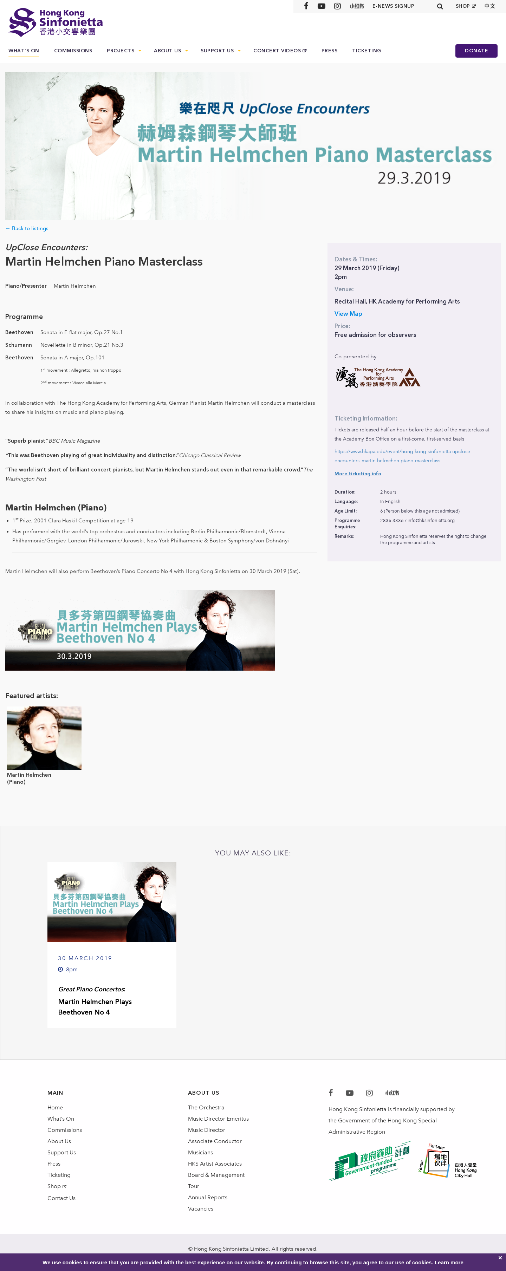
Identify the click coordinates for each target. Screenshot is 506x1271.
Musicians (200, 1152)
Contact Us (61, 1198)
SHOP (463, 6)
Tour (193, 1186)
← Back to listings (26, 228)
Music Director (206, 1130)
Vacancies (200, 1208)
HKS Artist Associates (215, 1163)
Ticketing (366, 51)
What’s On (23, 51)
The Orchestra (206, 1107)
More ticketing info (358, 474)
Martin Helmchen (29, 775)
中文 (490, 6)
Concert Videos (277, 51)
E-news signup (393, 6)
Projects (120, 51)
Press (330, 51)
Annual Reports (207, 1197)
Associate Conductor (215, 1141)
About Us (167, 51)
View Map (348, 313)
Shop (54, 1186)
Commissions (73, 51)
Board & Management (216, 1175)
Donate (476, 51)
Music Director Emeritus (218, 1118)
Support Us (217, 51)
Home (55, 1107)
